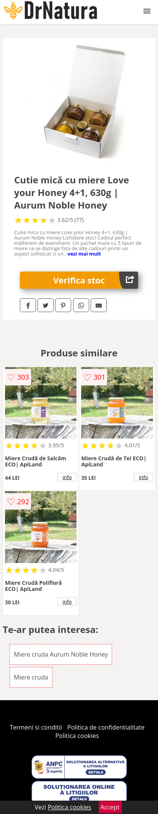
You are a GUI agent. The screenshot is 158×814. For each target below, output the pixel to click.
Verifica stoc (95, 280)
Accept (110, 807)
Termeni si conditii (36, 727)
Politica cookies (77, 735)
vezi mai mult (84, 253)
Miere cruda (31, 677)
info (67, 477)
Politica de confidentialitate (106, 727)
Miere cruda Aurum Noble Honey (61, 654)
